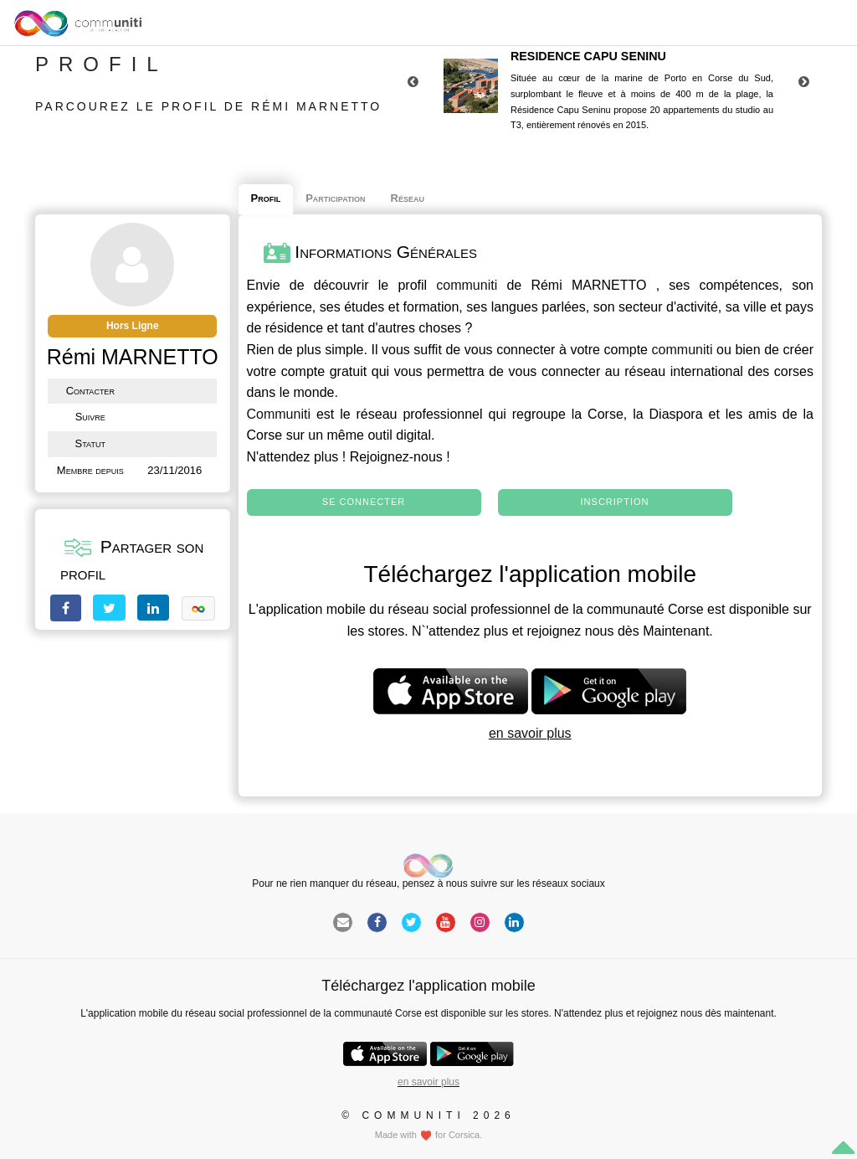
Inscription (615, 502)
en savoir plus (530, 733)
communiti (466, 285)
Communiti (278, 414)
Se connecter (363, 502)
